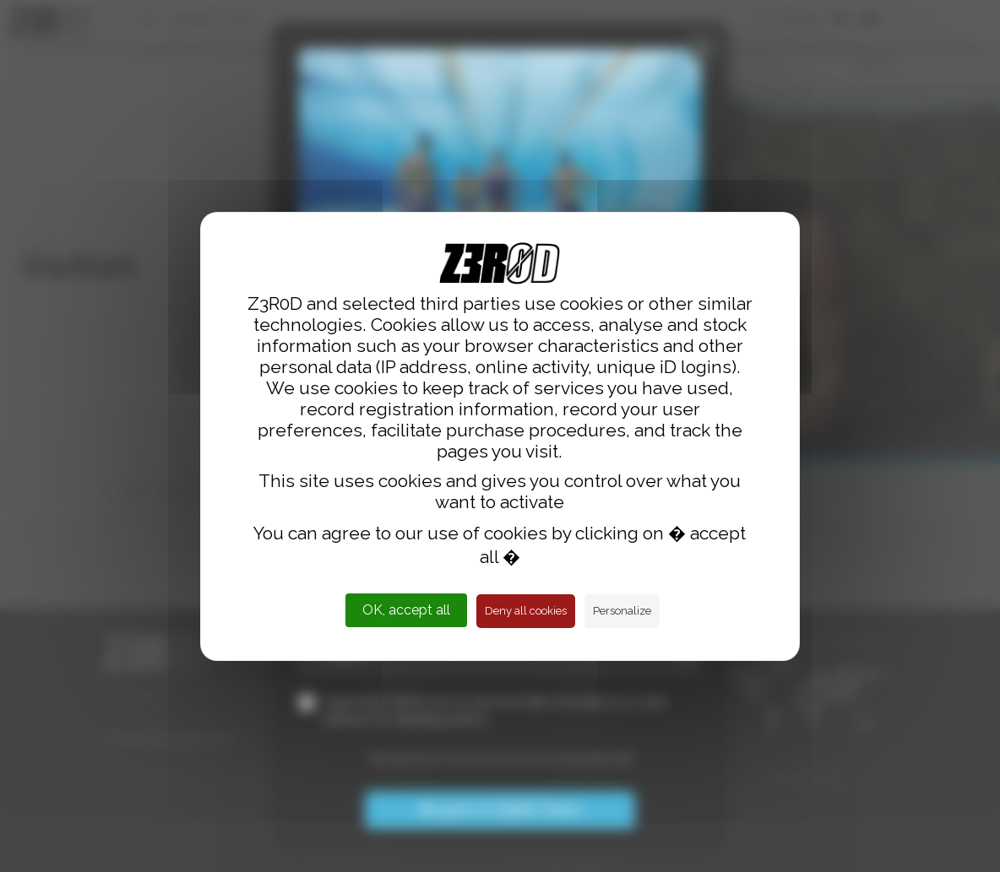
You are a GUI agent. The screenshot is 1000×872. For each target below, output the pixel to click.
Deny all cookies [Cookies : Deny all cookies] (526, 610)
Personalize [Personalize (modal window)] (622, 610)
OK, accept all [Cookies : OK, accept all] (406, 610)
